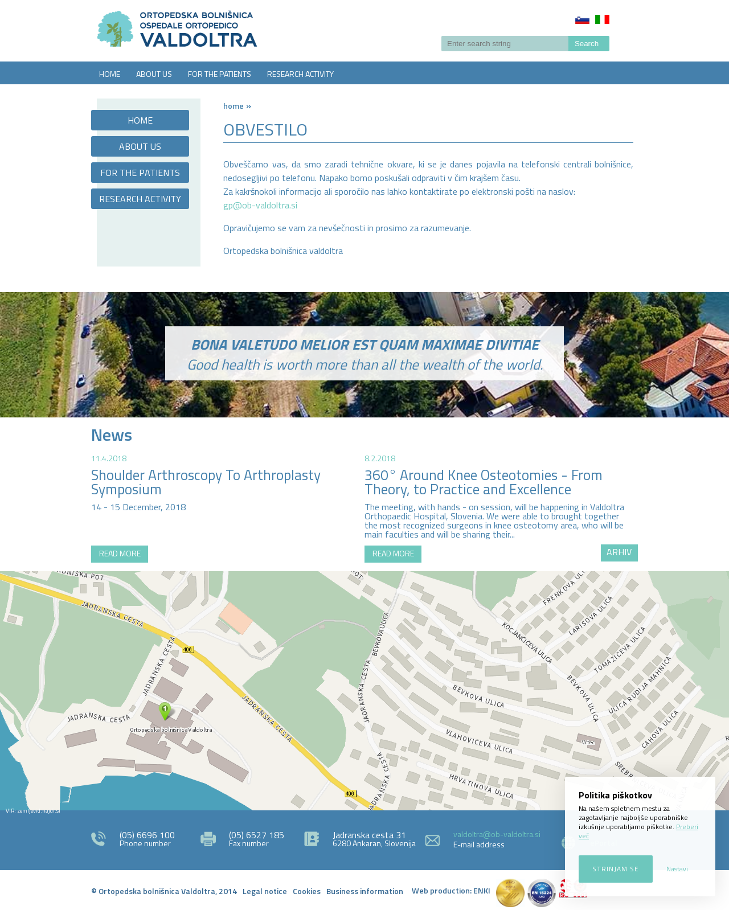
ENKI (481, 890)
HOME (109, 74)
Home (233, 106)
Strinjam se (615, 868)
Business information (364, 891)
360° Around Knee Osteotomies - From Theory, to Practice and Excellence (483, 482)
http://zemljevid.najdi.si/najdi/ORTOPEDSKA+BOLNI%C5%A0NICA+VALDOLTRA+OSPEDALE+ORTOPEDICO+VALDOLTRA (364, 690)
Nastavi (677, 868)
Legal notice (265, 891)
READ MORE (120, 553)
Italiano (602, 19)
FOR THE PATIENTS (219, 74)
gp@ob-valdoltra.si (260, 205)
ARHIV (619, 552)
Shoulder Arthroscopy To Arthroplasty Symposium (206, 482)
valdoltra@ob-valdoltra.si (496, 834)
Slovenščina (582, 19)
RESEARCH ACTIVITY (300, 74)
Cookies (307, 891)
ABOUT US (154, 74)
